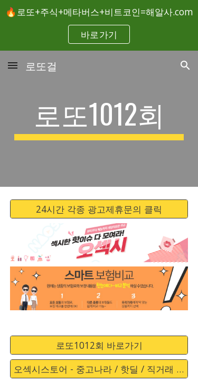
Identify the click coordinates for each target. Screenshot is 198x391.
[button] (12, 65)
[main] (99, 119)
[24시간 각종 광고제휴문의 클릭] (99, 209)
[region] (99, 25)
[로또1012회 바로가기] (99, 345)
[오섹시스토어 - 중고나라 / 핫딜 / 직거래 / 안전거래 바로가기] (99, 369)
